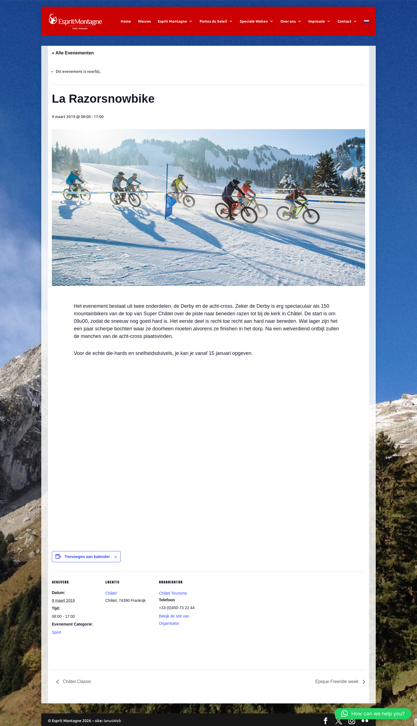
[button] (372, 713)
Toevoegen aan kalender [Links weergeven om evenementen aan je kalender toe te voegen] (87, 556)
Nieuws (144, 21)
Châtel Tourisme (173, 593)
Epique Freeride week (337, 681)
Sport (56, 632)
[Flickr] (365, 721)
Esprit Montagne (172, 21)
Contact (344, 21)
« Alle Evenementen (73, 53)
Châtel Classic (76, 681)
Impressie (316, 21)
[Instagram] (351, 721)
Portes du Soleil (213, 21)
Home (126, 21)
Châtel (111, 593)
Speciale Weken (254, 21)
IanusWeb (112, 720)
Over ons (288, 21)
